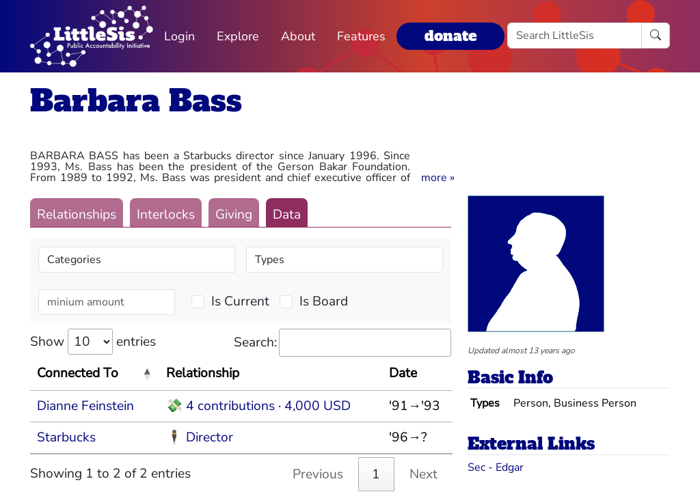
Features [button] (361, 36)
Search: (342, 343)
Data (287, 214)
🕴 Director (199, 437)
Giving (233, 214)
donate (450, 36)
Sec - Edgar (496, 467)
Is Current (240, 301)
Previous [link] (318, 474)
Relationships (76, 214)
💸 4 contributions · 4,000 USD (258, 406)
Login (179, 36)
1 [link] (376, 474)
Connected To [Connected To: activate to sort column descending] (77, 373)
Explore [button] (238, 36)
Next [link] (423, 474)
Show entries (93, 342)
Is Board (323, 301)
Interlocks (166, 214)
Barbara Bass (136, 101)
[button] (438, 177)
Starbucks (66, 437)
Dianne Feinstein (85, 406)
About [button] (298, 36)
